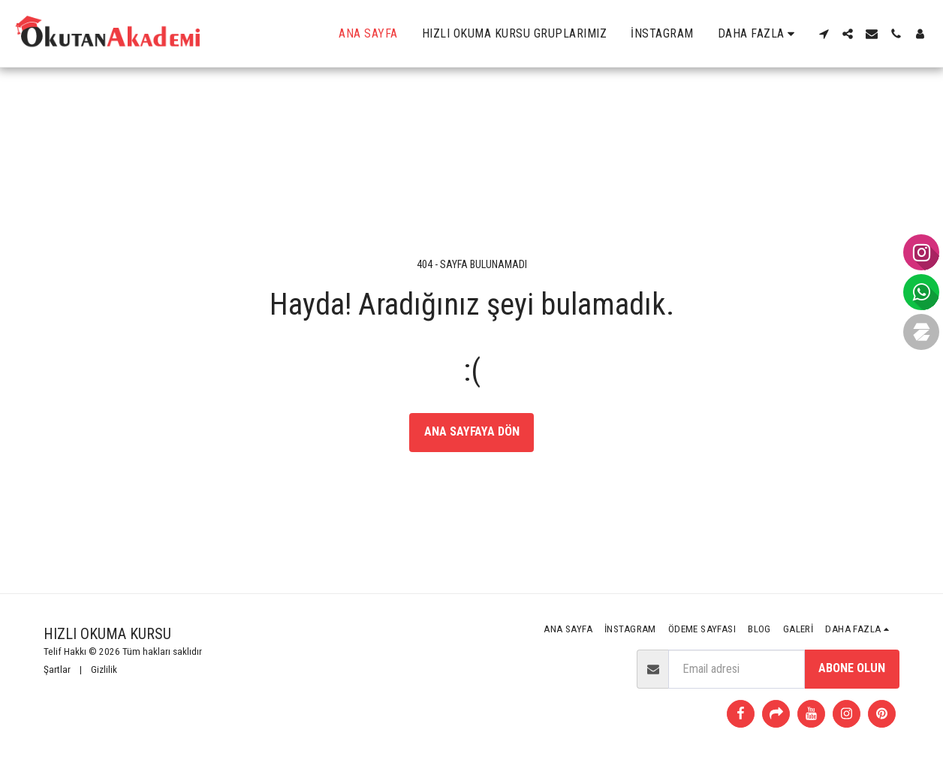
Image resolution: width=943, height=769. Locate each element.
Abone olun (851, 668)
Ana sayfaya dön (472, 431)
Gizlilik (104, 669)
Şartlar (57, 669)
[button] (823, 34)
